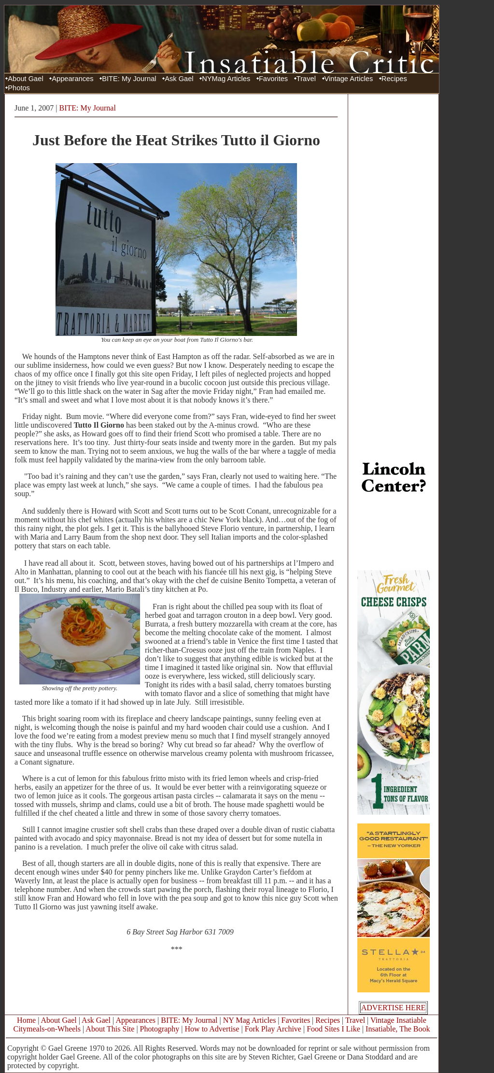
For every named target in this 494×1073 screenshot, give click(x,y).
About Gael (25, 79)
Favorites (273, 79)
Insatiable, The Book (398, 1029)
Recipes (394, 79)
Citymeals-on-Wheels (47, 1029)
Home (26, 1020)
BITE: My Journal (129, 79)
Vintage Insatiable (398, 1020)
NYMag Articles (226, 79)
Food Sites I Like (333, 1029)
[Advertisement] (394, 243)
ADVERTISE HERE (393, 1007)
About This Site (109, 1029)
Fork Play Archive (273, 1029)
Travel (306, 79)
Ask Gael (179, 79)
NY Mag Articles (249, 1020)
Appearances (72, 79)
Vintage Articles (349, 79)
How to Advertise (212, 1029)
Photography (160, 1029)
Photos (19, 88)
